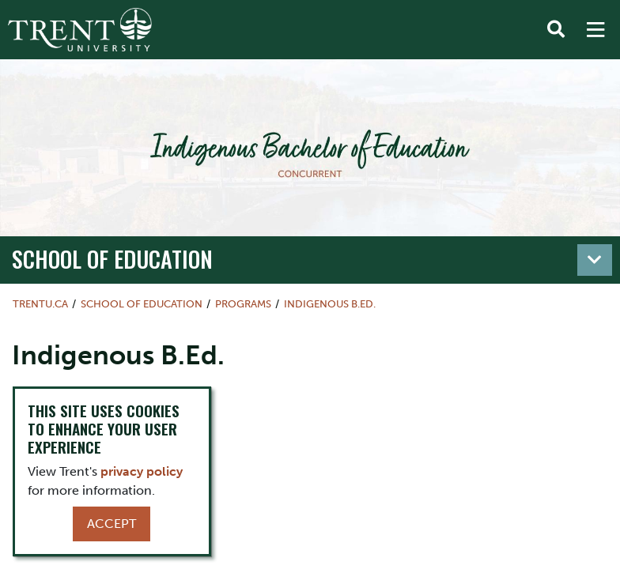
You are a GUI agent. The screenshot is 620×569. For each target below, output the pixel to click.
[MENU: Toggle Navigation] (595, 30)
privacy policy (141, 471)
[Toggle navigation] (594, 260)
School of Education (112, 258)
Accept (111, 523)
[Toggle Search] (556, 30)
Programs (243, 304)
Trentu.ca (40, 304)
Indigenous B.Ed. (330, 304)
